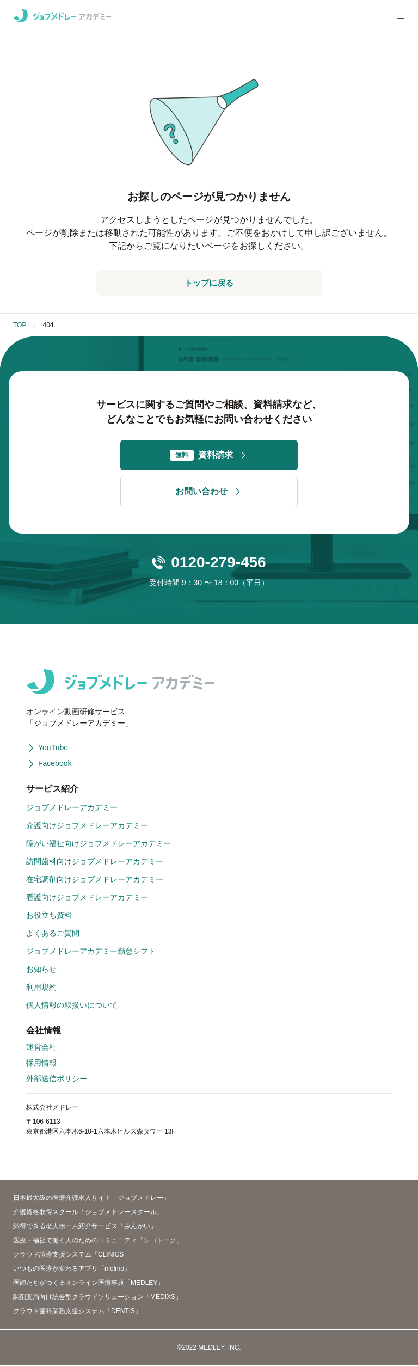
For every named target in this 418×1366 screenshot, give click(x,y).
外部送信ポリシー (56, 1079)
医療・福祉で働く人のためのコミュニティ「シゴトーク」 (98, 1241)
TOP (19, 325)
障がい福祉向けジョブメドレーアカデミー (98, 844)
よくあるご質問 (52, 933)
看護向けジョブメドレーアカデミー (87, 897)
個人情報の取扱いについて (72, 1005)
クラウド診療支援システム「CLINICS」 (71, 1255)
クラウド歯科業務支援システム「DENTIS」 (77, 1311)
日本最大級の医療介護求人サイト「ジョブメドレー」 (91, 1198)
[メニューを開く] (401, 16)
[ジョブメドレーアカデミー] (62, 16)
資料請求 (209, 455)
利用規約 (41, 987)
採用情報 (41, 1063)
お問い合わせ (209, 492)
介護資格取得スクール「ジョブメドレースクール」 (88, 1212)
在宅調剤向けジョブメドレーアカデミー (94, 879)
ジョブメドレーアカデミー (72, 808)
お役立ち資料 (49, 915)
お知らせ (41, 969)
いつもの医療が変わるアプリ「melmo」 (72, 1269)
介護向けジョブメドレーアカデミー (87, 826)
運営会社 (41, 1047)
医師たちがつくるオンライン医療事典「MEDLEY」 (88, 1283)
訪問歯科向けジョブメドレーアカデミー (94, 861)
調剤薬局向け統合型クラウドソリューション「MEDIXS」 (97, 1297)
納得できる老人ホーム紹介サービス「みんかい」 (85, 1226)
